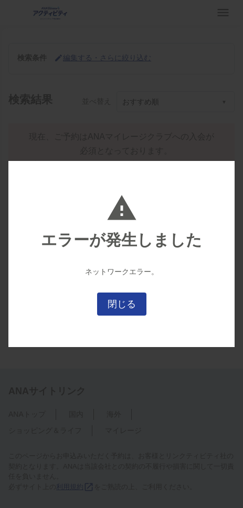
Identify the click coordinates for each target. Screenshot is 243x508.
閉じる (122, 304)
